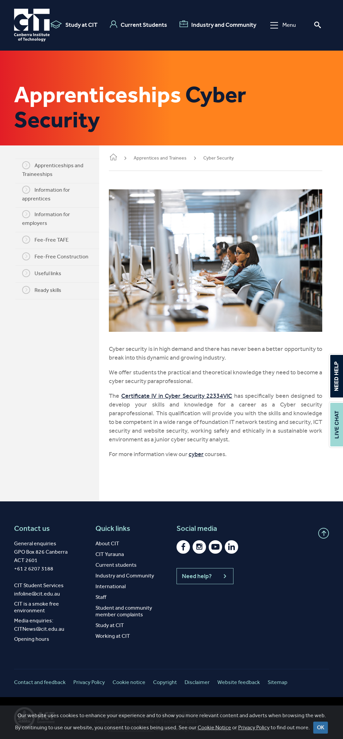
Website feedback (238, 677)
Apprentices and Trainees (167, 158)
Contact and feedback (40, 677)
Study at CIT (73, 24)
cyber (203, 449)
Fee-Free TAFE (49, 240)
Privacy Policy (254, 727)
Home (120, 157)
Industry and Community (218, 24)
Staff (100, 592)
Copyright (165, 677)
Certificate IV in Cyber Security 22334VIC (182, 391)
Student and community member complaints (123, 606)
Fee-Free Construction (59, 256)
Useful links (45, 273)
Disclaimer (197, 677)
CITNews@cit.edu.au (39, 624)
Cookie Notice (214, 727)
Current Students (138, 24)
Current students (116, 560)
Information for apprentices (50, 194)
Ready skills (45, 290)
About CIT (107, 539)
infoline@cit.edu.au (37, 589)
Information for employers (50, 218)
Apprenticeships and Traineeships (56, 169)
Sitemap (277, 677)
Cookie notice (129, 677)
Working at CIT (112, 631)
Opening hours (31, 634)
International (110, 581)
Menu (283, 24)
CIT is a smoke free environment (36, 602)
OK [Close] (320, 727)
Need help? (205, 571)
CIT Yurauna (109, 549)
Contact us (32, 523)
